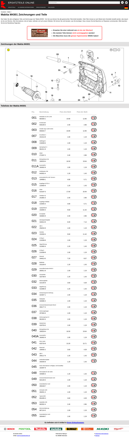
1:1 (115, 50)
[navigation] (62, 7)
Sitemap (97, 435)
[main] (64, 218)
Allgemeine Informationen (101, 433)
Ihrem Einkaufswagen (75, 422)
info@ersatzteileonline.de (23, 435)
